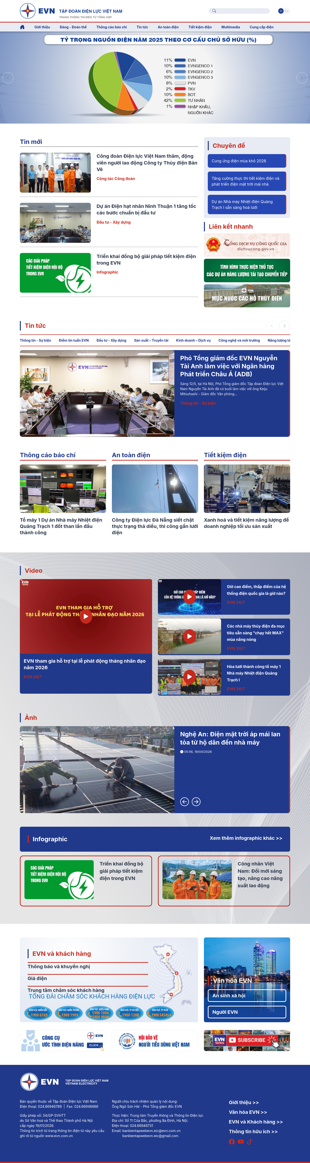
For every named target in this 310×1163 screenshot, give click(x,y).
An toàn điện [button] (168, 27)
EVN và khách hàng (61, 953)
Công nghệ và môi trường (239, 340)
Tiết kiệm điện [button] (200, 27)
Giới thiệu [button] (42, 27)
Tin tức (35, 325)
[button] (302, 77)
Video (33, 570)
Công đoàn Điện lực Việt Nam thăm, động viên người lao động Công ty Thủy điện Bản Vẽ (147, 162)
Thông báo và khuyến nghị (59, 966)
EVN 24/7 (33, 676)
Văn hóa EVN (232, 980)
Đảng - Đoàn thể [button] (73, 27)
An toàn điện (131, 455)
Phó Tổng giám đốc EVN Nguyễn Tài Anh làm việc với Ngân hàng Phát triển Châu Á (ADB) (229, 366)
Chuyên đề (229, 145)
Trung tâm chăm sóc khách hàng (66, 990)
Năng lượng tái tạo (283, 340)
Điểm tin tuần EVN (74, 340)
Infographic (107, 272)
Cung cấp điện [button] (262, 27)
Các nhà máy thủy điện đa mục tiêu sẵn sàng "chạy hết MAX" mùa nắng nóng (256, 633)
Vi (281, 11)
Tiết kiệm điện (225, 455)
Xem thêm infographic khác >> (246, 838)
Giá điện (37, 978)
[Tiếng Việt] (71, 10)
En (286, 11)
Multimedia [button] (230, 27)
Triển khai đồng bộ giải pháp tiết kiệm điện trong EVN (121, 871)
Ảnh (31, 717)
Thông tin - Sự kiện (35, 340)
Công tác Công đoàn (116, 178)
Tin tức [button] (142, 27)
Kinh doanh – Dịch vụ (193, 340)
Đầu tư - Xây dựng (114, 222)
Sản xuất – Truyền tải (151, 340)
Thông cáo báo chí (111, 27)
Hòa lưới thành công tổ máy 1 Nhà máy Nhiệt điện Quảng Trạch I (254, 673)
